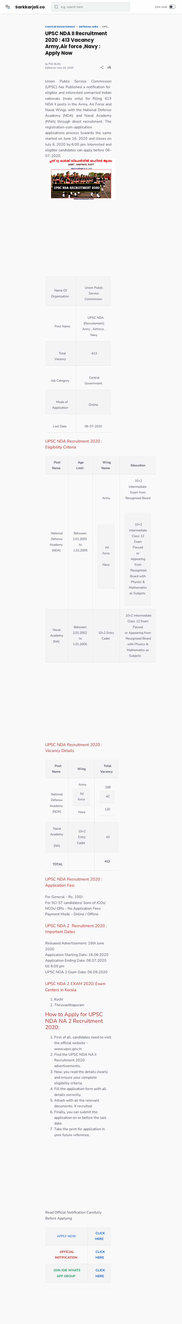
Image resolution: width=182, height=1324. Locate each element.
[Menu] (8, 7)
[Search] (90, 7)
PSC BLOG (60, 64)
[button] (56, 7)
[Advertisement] (81, 241)
